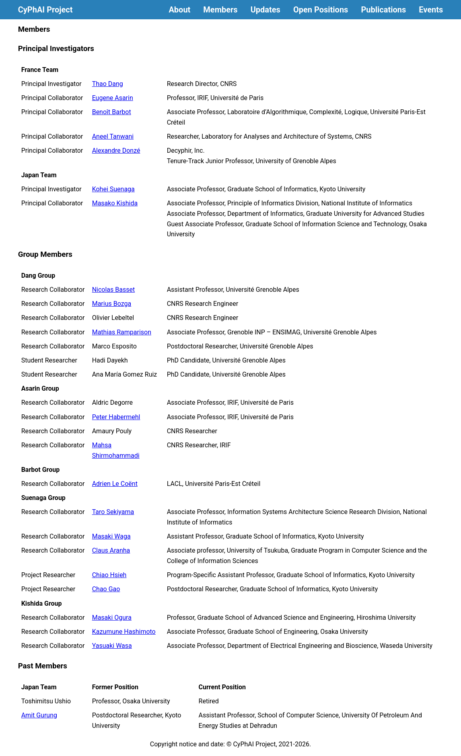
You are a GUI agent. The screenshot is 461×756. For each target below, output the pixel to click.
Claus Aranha (111, 550)
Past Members (42, 666)
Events (431, 9)
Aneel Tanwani (113, 136)
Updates (265, 9)
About (179, 9)
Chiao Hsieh (109, 575)
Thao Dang (107, 84)
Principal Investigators (56, 48)
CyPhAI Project (45, 9)
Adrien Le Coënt (115, 484)
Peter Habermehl (116, 417)
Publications (383, 9)
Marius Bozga (112, 303)
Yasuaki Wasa (112, 645)
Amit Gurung (39, 715)
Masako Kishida (115, 203)
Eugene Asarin (112, 98)
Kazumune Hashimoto (124, 631)
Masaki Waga (111, 536)
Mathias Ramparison (121, 332)
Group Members (45, 254)
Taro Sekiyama (113, 512)
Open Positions (320, 9)
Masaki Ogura (112, 617)
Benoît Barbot (111, 112)
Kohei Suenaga (113, 189)
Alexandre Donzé (116, 150)
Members (220, 9)
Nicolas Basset (113, 289)
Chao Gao (106, 589)
